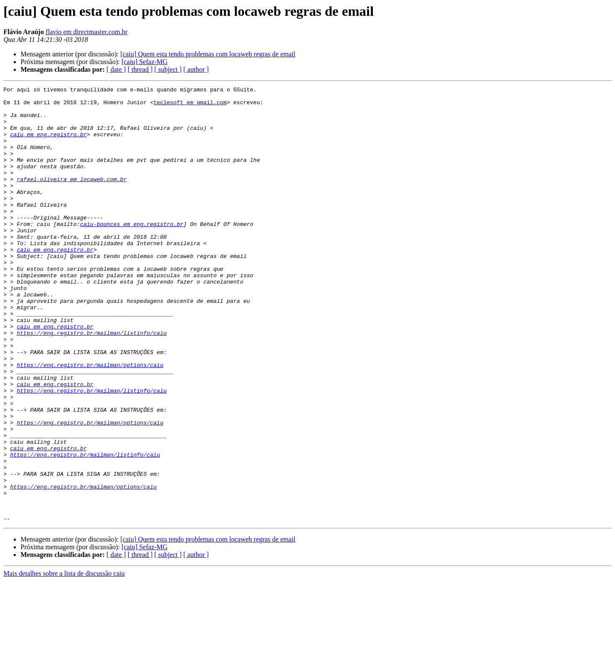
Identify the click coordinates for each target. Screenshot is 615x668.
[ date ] (116, 69)
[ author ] (196, 69)
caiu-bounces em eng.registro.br (131, 252)
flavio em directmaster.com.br (87, 31)
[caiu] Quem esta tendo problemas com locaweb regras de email (208, 54)
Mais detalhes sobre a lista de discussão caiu (64, 660)
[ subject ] (168, 69)
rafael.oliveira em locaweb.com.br (71, 198)
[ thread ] (140, 69)
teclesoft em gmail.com (190, 106)
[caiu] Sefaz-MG (144, 61)
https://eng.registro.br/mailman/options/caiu (90, 421)
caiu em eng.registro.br (48, 144)
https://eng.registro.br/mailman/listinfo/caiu (92, 383)
